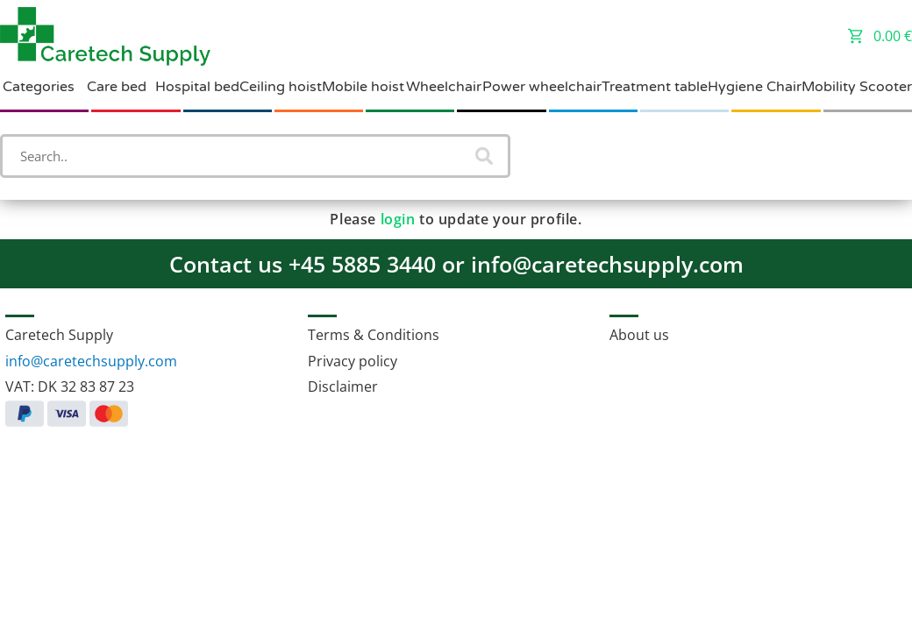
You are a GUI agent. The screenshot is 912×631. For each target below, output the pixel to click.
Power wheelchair (542, 87)
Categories (39, 87)
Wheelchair (443, 87)
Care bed (116, 87)
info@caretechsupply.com (91, 361)
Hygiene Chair (755, 87)
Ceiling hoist (280, 87)
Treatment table (655, 87)
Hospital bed (197, 87)
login (398, 219)
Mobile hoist (363, 87)
